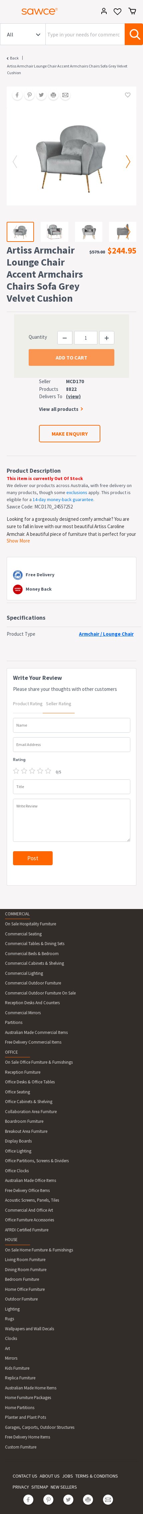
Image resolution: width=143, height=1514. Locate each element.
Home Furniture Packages (28, 1397)
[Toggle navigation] (8, 12)
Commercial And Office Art (29, 1210)
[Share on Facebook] (15, 95)
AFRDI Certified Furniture (26, 1230)
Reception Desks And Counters (32, 1003)
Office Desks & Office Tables (30, 1082)
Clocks (11, 1338)
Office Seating (17, 1092)
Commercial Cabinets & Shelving (34, 963)
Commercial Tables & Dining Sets (34, 943)
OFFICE (11, 1052)
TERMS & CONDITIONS (96, 1476)
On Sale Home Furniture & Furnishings (39, 1250)
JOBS (67, 1476)
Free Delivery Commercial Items (33, 1042)
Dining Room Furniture (25, 1269)
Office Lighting (18, 1151)
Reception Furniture (22, 1072)
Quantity (38, 337)
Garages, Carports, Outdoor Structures (39, 1427)
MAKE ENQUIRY (70, 433)
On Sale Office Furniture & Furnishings (39, 1062)
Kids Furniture (17, 1368)
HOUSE (11, 1239)
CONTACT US (25, 1476)
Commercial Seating (23, 934)
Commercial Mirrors (23, 1013)
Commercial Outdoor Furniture (33, 983)
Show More (18, 541)
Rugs (9, 1319)
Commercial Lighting (24, 973)
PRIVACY (21, 1487)
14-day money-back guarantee (63, 499)
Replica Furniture (20, 1378)
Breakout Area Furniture (26, 1131)
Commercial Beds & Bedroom (32, 953)
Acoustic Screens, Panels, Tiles (32, 1200)
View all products (58, 409)
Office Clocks (17, 1171)
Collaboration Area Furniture (31, 1111)
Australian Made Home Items (30, 1388)
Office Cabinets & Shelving (28, 1101)
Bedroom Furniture (22, 1279)
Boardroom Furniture (24, 1121)
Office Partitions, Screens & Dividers (37, 1161)
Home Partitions (19, 1407)
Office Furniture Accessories (29, 1220)
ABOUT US (50, 1476)
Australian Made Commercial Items (36, 1032)
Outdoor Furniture (21, 1299)
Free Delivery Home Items (27, 1437)
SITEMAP (39, 1487)
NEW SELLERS (64, 1487)
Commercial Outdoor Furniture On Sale (40, 993)
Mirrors (11, 1358)
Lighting (12, 1309)
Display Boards (18, 1141)
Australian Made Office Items (30, 1180)
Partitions (13, 1022)
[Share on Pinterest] (27, 95)
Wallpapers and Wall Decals (29, 1329)
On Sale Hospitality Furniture (30, 924)
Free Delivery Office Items (27, 1190)
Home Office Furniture (25, 1289)
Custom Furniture (20, 1447)
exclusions (76, 492)
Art (7, 1348)
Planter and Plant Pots (25, 1417)
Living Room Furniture (25, 1259)
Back (14, 57)
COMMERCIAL (17, 914)
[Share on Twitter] (39, 95)
